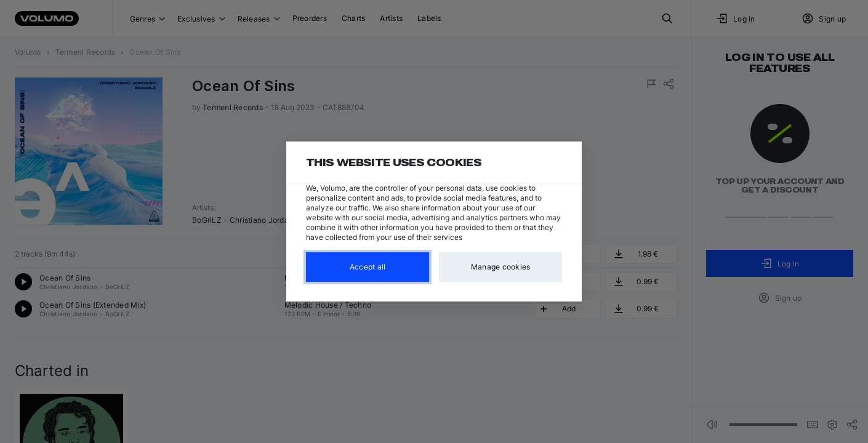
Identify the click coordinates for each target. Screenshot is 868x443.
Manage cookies (501, 266)
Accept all (368, 266)
